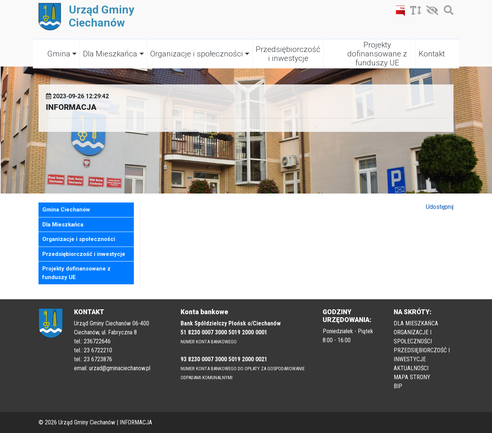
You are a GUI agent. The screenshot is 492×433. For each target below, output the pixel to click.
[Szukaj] (446, 11)
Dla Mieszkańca (110, 53)
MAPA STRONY (412, 377)
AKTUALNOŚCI (411, 368)
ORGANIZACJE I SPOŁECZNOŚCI (413, 337)
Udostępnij (439, 206)
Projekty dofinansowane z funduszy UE (377, 53)
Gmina (58, 53)
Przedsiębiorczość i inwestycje (288, 54)
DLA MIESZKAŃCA (416, 323)
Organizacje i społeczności (196, 53)
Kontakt (432, 53)
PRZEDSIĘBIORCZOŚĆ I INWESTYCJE (422, 355)
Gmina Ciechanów (66, 209)
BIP (398, 386)
